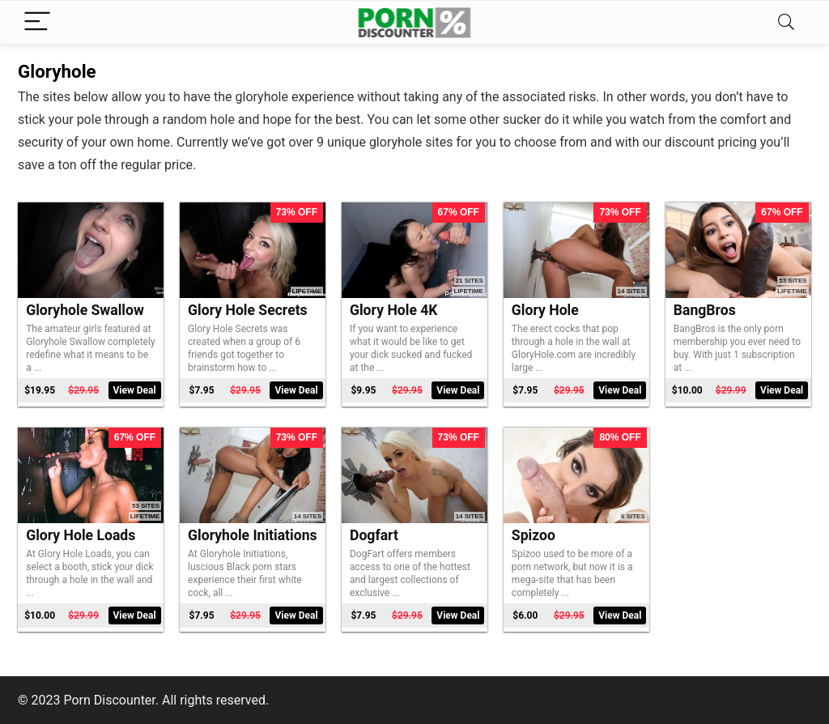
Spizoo (533, 535)
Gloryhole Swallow (85, 310)
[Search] (786, 22)
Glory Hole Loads (80, 535)
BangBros (705, 310)
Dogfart (374, 535)
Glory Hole (545, 310)
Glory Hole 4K (394, 310)
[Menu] (37, 22)
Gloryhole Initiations (252, 535)
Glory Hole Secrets (248, 310)
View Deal (134, 390)
